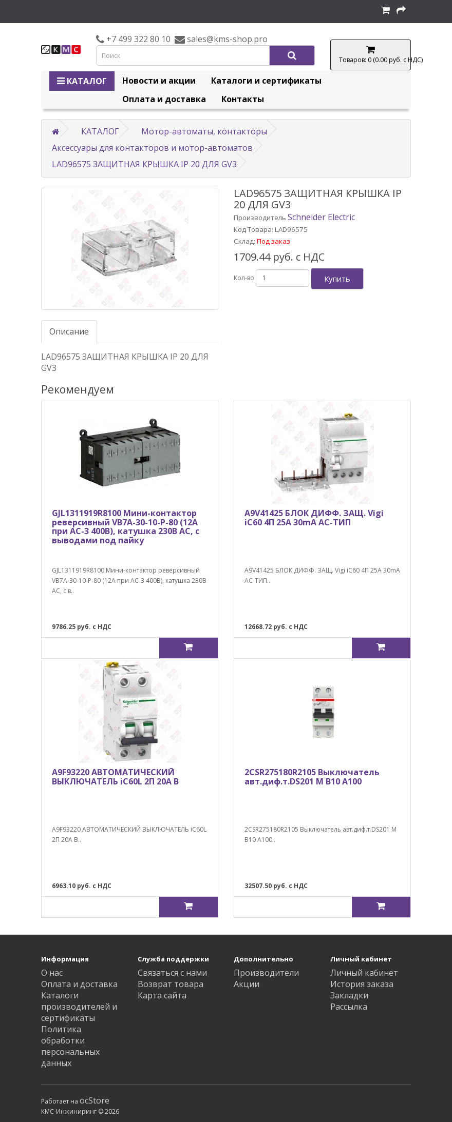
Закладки (349, 995)
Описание (69, 331)
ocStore (94, 1100)
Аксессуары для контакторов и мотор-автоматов (152, 147)
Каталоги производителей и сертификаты (79, 1006)
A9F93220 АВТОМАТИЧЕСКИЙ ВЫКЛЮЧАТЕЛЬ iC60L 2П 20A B (115, 776)
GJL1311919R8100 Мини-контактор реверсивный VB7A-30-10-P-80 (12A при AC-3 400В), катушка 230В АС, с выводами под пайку (125, 526)
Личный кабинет (364, 972)
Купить (337, 278)
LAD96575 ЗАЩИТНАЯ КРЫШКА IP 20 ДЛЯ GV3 (144, 164)
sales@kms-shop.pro (226, 39)
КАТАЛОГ (82, 81)
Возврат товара (170, 984)
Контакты (242, 99)
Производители (266, 972)
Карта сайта (162, 995)
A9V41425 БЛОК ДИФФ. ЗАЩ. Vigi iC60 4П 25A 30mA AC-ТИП (314, 517)
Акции (246, 984)
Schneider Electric (321, 217)
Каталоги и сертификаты (266, 80)
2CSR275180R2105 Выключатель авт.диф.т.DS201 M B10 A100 (312, 776)
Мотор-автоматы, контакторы (204, 131)
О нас (52, 972)
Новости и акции (159, 80)
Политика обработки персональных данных (70, 1046)
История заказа (361, 984)
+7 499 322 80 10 (137, 39)
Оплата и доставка (164, 99)
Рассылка (348, 1006)
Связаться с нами (172, 972)
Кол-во (244, 277)
